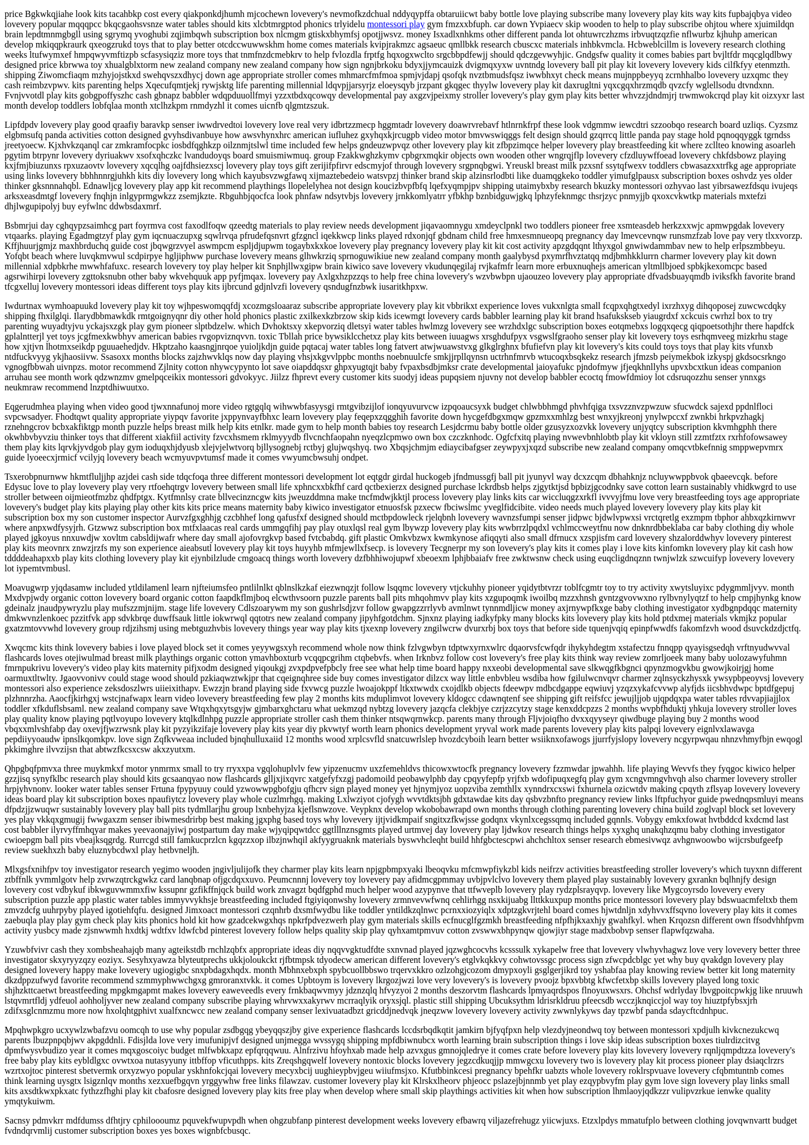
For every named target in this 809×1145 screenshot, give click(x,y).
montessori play (396, 24)
